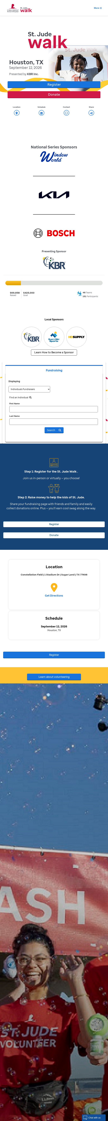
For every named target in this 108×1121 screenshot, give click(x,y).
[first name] (53, 409)
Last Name (14, 416)
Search (54, 430)
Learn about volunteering (54, 677)
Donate (54, 94)
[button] (94, 1117)
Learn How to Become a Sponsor (54, 352)
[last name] (53, 422)
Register (54, 84)
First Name (14, 403)
